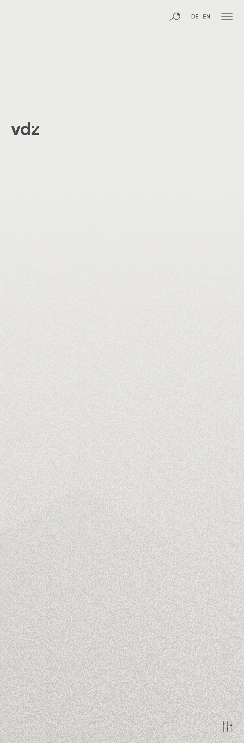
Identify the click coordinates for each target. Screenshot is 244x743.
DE (195, 17)
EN (206, 17)
